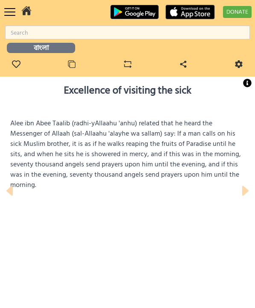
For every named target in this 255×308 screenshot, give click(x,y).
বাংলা (41, 48)
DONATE (237, 12)
